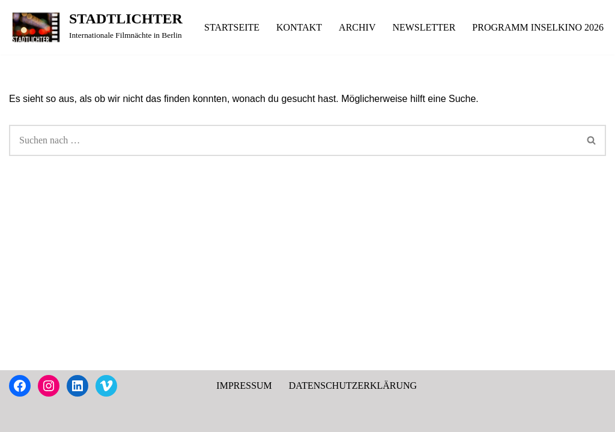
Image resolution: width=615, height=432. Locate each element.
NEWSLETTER (423, 27)
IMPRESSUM (243, 385)
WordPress (117, 417)
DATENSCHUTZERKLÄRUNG (353, 385)
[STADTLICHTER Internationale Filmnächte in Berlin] (96, 27)
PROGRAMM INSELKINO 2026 (538, 27)
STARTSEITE (231, 27)
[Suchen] (293, 140)
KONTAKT (299, 27)
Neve (19, 417)
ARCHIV (357, 27)
